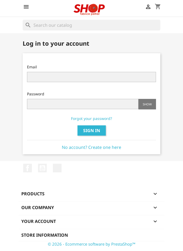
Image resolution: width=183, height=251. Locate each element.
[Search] (91, 25)
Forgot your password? (91, 118)
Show (147, 104)
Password (35, 93)
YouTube (42, 168)
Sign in (91, 130)
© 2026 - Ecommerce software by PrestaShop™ (91, 244)
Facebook (27, 168)
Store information (44, 235)
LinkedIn (57, 168)
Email (32, 66)
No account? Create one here (91, 147)
